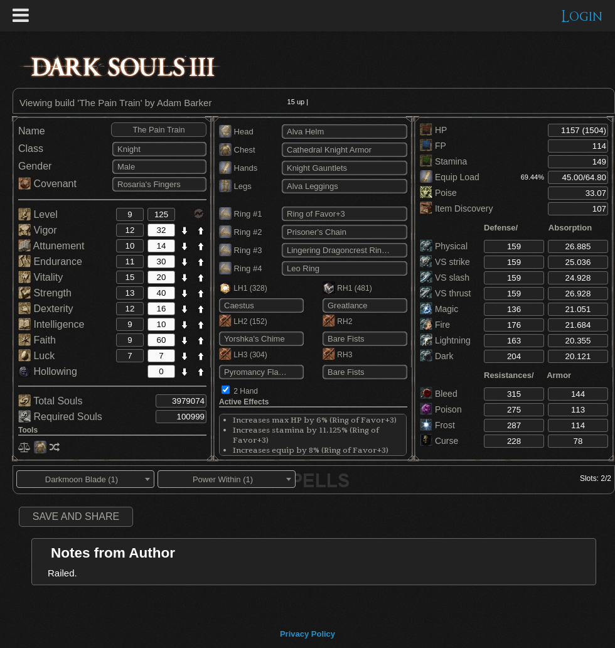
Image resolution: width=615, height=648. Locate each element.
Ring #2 (240, 232)
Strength (45, 293)
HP (433, 130)
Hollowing (47, 371)
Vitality (40, 277)
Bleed (438, 394)
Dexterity (45, 308)
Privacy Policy (307, 634)
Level (38, 214)
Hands (238, 168)
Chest (237, 149)
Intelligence (51, 324)
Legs (235, 186)
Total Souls (50, 401)
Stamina (443, 161)
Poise (438, 193)
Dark (436, 356)
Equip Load (449, 177)
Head (236, 131)
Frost (437, 425)
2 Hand (245, 391)
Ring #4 (240, 268)
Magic (439, 309)
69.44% (532, 177)
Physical (444, 246)
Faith (37, 340)
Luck (36, 355)
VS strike (445, 262)
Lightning (445, 340)
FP (433, 146)
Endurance (50, 261)
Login (582, 16)
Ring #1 (240, 214)
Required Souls (60, 416)
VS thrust (445, 293)
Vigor (37, 230)
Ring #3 (240, 250)
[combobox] (85, 479)
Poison (441, 409)
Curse (439, 441)
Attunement (51, 245)
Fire (435, 325)
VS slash (444, 278)
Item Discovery (456, 208)
